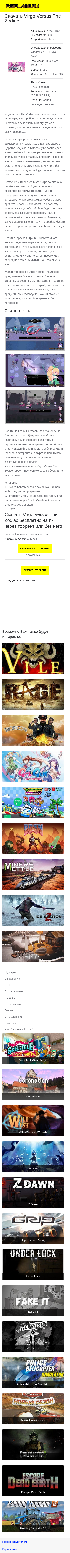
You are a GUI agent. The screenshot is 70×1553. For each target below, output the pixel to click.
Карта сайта (9, 1549)
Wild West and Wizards (33, 1132)
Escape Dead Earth (33, 1492)
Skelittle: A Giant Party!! (33, 1060)
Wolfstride (33, 1348)
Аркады (10, 997)
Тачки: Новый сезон (33, 1420)
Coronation (33, 1096)
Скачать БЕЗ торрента (35, 548)
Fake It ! (33, 1312)
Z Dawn (33, 1204)
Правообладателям (14, 1541)
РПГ (8, 985)
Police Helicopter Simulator (33, 1384)
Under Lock (33, 1276)
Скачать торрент (35, 570)
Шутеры (10, 972)
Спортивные (14, 991)
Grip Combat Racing (33, 1240)
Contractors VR (33, 1456)
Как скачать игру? (19, 1029)
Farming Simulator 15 (33, 1528)
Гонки (9, 1010)
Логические (13, 1004)
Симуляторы (14, 1016)
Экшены (11, 1023)
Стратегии (12, 978)
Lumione (33, 1168)
